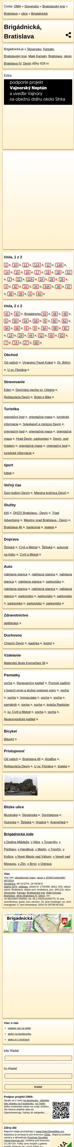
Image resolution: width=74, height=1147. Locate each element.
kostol (48, 643)
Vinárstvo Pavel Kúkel (37, 362)
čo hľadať (10, 1068)
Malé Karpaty (37, 56)
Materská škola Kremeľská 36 (24, 663)
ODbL (47, 1134)
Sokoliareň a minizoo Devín (42, 424)
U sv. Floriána (17, 370)
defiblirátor (11, 623)
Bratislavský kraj (53, 6)
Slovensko (31, 6)
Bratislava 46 (13, 527)
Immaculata (28, 697)
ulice (24, 13)
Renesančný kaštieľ (30, 683)
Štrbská (9, 547)
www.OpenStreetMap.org (50, 1131)
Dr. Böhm (63, 362)
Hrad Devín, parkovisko (32, 438)
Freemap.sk (51, 243)
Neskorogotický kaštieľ (19, 719)
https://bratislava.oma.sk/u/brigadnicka (23, 246)
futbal (8, 473)
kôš (6, 513)
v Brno (31, 864)
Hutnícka (10, 822)
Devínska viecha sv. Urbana (35, 390)
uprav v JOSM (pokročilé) (51, 877)
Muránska (11, 815)
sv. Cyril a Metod (19, 712)
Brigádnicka (36, 314)
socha (8, 683)
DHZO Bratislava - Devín (30, 513)
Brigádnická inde (19, 834)
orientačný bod (14, 417)
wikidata (23, 886)
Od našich (11, 362)
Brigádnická (39, 13)
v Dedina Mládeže (16, 842)
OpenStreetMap (31, 243)
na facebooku (30, 1100)
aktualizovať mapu (25, 877)
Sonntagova (50, 815)
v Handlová (26, 849)
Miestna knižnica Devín (50, 493)
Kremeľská (58, 822)
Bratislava (11, 13)
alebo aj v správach (18, 1039)
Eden (7, 390)
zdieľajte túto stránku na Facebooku (26, 1102)
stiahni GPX (10, 886)
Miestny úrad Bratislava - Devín (45, 520)
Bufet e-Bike (42, 397)
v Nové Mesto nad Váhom (33, 856)
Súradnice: (10, 883)
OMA (17, 6)
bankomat (33, 527)
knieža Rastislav (58, 704)
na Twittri (40, 1103)
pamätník (10, 704)
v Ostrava (44, 864)
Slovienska (29, 815)
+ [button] (9, 158)
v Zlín (22, 864)
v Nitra (35, 842)
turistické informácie (18, 453)
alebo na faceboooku (19, 1033)
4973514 (9, 880)
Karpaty (48, 49)
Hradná (41, 822)
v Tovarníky (49, 842)
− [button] (9, 164)
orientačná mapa (40, 417)
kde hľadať (11, 1050)
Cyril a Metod (28, 547)
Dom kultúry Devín (17, 493)
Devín (27, 63)
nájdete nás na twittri (19, 1028)
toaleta (49, 527)
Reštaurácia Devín (17, 397)
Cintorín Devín (14, 643)
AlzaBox (50, 759)
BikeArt (9, 739)
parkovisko (53, 581)
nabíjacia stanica (15, 574)
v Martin (41, 849)
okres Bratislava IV (26, 895)
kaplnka (33, 643)
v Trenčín (54, 849)
